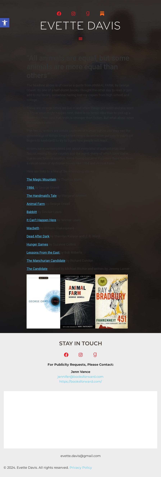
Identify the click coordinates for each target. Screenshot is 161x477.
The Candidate (37, 269)
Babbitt (32, 212)
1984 (31, 187)
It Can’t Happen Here (41, 220)
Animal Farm (36, 204)
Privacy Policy (81, 468)
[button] (4, 22)
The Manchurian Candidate (46, 260)
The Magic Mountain (41, 179)
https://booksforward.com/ (80, 382)
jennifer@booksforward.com (81, 377)
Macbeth (33, 228)
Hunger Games (37, 244)
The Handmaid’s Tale (42, 196)
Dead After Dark (38, 236)
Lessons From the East (43, 252)
